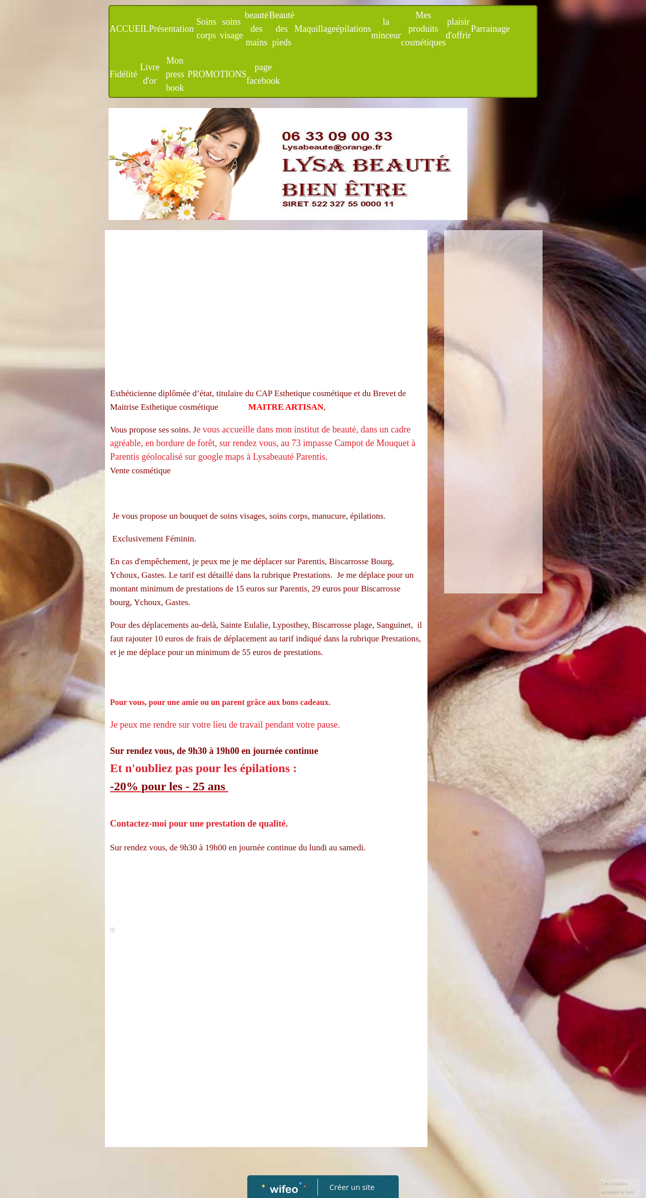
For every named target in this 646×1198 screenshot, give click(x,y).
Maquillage (315, 29)
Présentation (171, 29)
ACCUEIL (129, 29)
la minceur (386, 28)
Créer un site (352, 1187)
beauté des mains (256, 28)
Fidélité (123, 74)
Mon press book (175, 74)
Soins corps (206, 28)
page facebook (263, 74)
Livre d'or (149, 74)
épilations (353, 29)
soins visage (231, 28)
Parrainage (490, 29)
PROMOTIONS (217, 74)
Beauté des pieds (281, 28)
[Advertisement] (266, 311)
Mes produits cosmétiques (423, 28)
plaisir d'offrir (458, 28)
